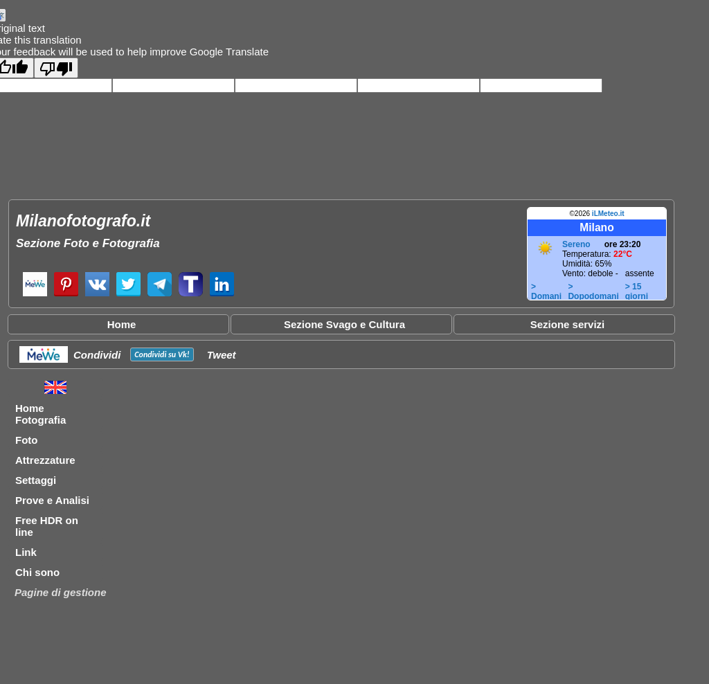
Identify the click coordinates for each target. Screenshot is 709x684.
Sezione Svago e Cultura (344, 324)
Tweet (221, 355)
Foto (26, 440)
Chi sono (37, 572)
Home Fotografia (40, 414)
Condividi (96, 355)
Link (26, 552)
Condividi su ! (161, 354)
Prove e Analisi (52, 500)
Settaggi (35, 480)
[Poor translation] (56, 67)
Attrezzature (45, 460)
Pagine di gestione (61, 592)
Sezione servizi (567, 324)
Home (121, 324)
